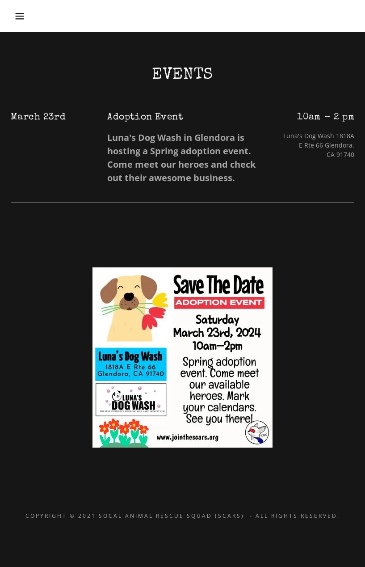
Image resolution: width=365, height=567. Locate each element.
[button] (18, 16)
